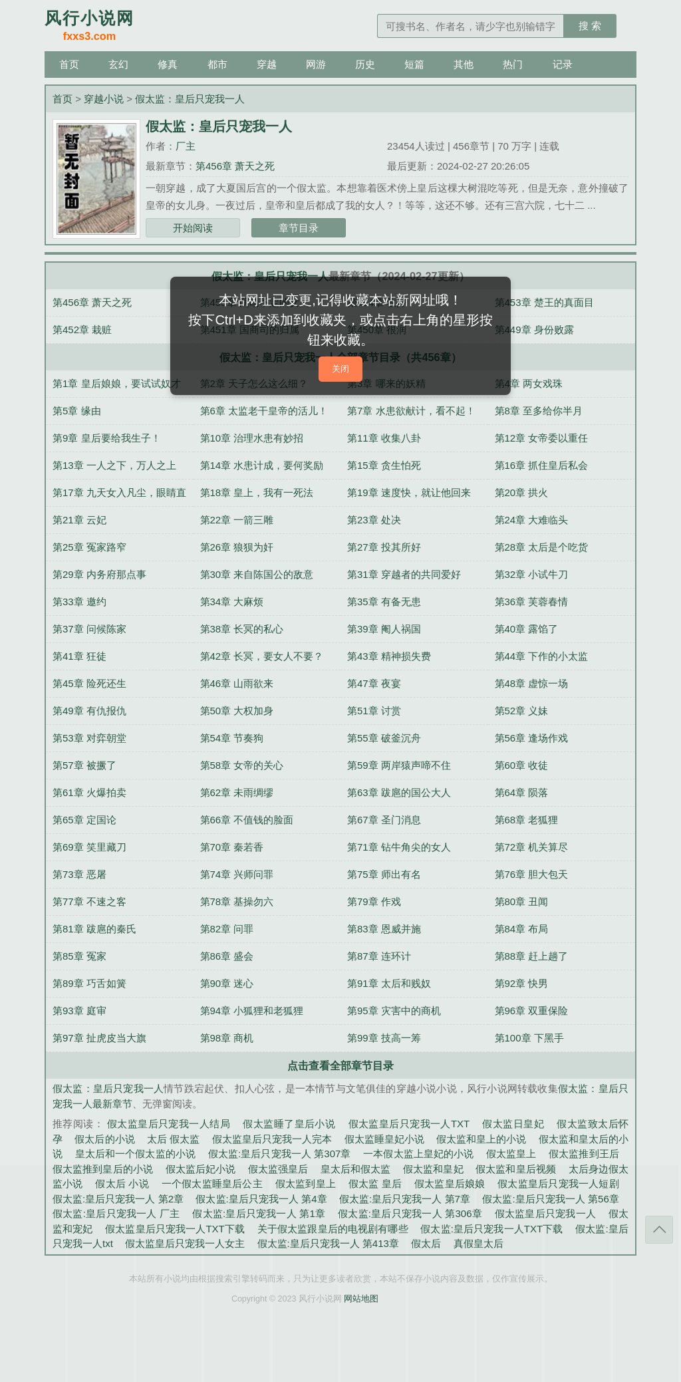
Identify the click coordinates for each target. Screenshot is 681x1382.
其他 (464, 64)
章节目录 (299, 227)
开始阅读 (193, 227)
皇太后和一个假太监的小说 (135, 1153)
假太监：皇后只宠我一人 (190, 98)
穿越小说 (104, 98)
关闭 (340, 369)
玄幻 (118, 64)
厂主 (186, 146)
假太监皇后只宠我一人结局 (168, 1123)
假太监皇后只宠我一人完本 (272, 1139)
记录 (563, 64)
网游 (316, 64)
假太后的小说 (104, 1139)
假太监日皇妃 (513, 1123)
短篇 (414, 64)
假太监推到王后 (584, 1153)
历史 (365, 64)
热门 (513, 64)
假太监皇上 (511, 1153)
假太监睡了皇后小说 (289, 1123)
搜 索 (590, 25)
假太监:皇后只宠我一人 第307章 (279, 1153)
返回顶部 (659, 1230)
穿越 (267, 64)
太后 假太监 (173, 1139)
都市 (217, 64)
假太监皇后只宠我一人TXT (409, 1123)
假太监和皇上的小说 (481, 1139)
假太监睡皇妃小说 (384, 1139)
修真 (168, 64)
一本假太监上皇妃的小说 (418, 1153)
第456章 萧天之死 (235, 166)
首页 (69, 64)
